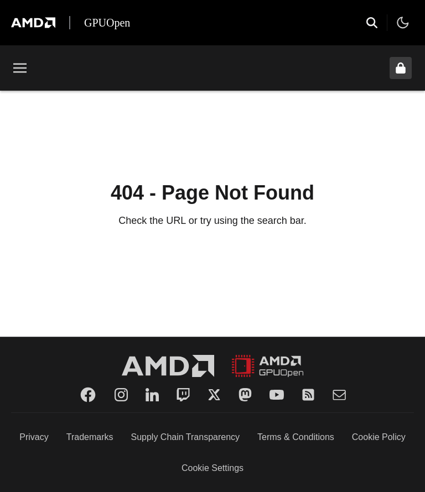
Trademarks (89, 437)
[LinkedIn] (152, 394)
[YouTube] (276, 395)
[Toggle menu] (20, 68)
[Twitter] (214, 394)
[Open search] (372, 23)
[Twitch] (183, 394)
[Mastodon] (245, 394)
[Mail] (339, 394)
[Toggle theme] (403, 23)
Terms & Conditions (295, 437)
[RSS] (308, 394)
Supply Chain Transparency (185, 437)
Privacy (33, 437)
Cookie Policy (379, 437)
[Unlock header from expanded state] (401, 68)
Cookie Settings (212, 468)
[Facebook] (88, 395)
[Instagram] (121, 394)
